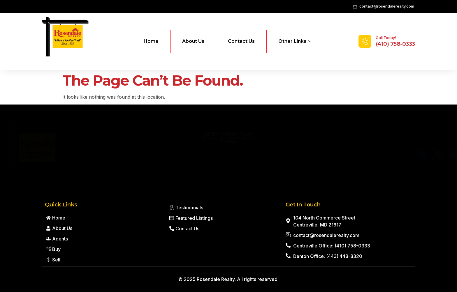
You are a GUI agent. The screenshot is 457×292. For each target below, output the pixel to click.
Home (151, 41)
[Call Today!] (364, 41)
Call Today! (386, 37)
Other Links (294, 41)
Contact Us (241, 41)
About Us (193, 41)
